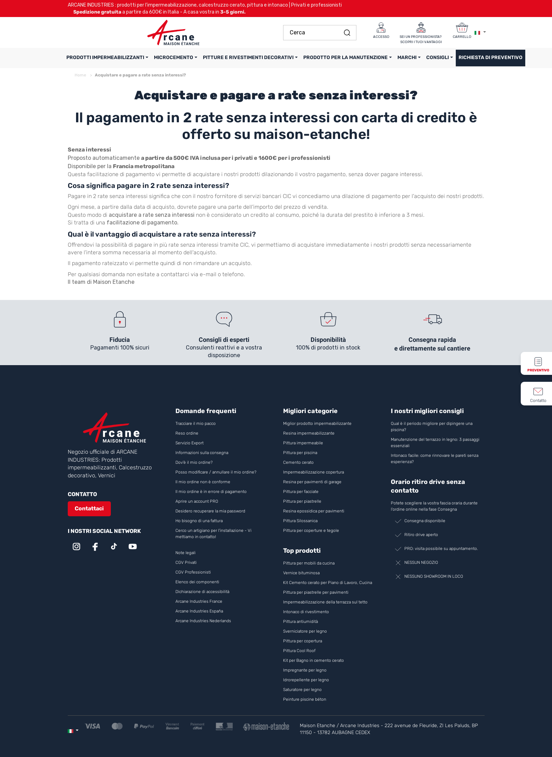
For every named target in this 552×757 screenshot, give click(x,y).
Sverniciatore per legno (305, 631)
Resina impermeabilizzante (309, 433)
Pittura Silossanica (300, 520)
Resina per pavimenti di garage (312, 481)
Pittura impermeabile (303, 443)
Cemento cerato (298, 462)
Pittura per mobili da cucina (309, 563)
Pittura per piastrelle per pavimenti (315, 592)
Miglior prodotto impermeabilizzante (317, 423)
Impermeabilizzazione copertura (313, 472)
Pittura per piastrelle (302, 501)
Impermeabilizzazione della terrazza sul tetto (325, 602)
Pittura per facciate (301, 491)
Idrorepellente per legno (306, 679)
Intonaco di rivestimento (306, 611)
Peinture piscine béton (304, 699)
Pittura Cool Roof (299, 650)
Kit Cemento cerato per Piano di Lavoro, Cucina (327, 582)
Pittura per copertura (302, 641)
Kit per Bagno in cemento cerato (313, 660)
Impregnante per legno (305, 670)
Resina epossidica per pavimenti (313, 511)
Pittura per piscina (300, 452)
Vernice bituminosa (301, 572)
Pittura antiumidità (300, 621)
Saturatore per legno (302, 689)
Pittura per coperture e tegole (311, 530)
